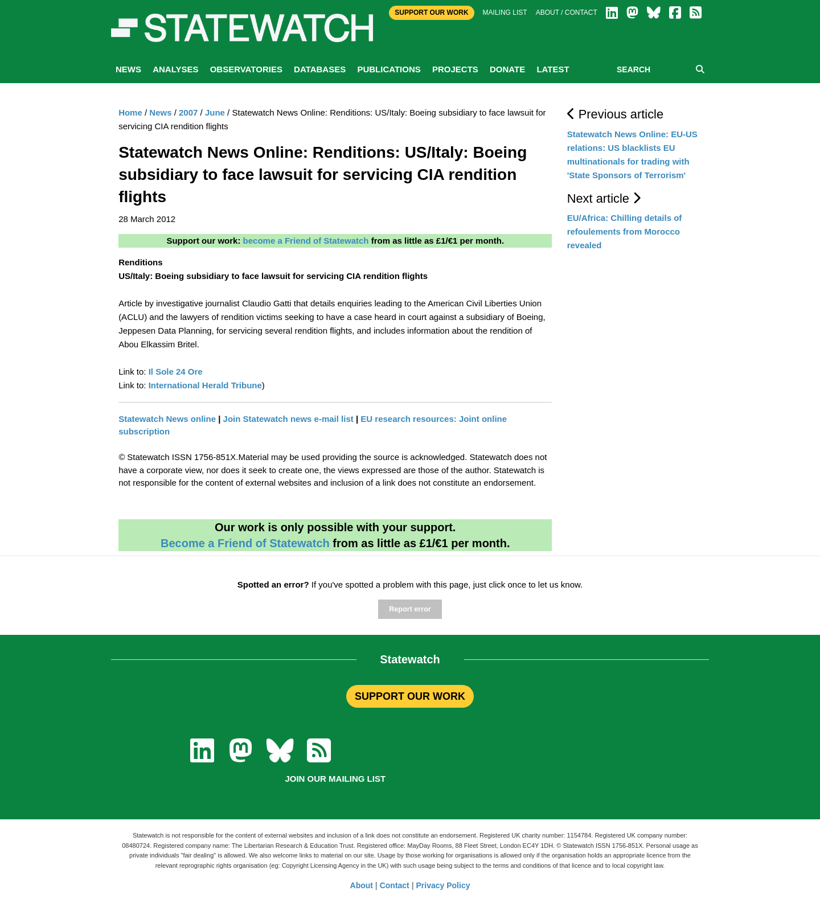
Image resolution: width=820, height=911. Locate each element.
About (361, 885)
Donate (507, 69)
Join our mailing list (335, 778)
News (128, 69)
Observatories (246, 69)
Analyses (175, 69)
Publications (388, 69)
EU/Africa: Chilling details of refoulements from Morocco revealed (624, 231)
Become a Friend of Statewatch (245, 543)
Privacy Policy (443, 885)
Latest (552, 69)
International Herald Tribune (205, 385)
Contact (394, 885)
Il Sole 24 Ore (176, 371)
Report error (409, 609)
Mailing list (505, 13)
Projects (455, 69)
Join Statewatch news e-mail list (288, 419)
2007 (188, 112)
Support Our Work (431, 13)
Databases (320, 69)
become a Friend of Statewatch (306, 240)
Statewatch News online (167, 419)
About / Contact (566, 13)
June (215, 112)
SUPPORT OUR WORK (410, 696)
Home (130, 112)
